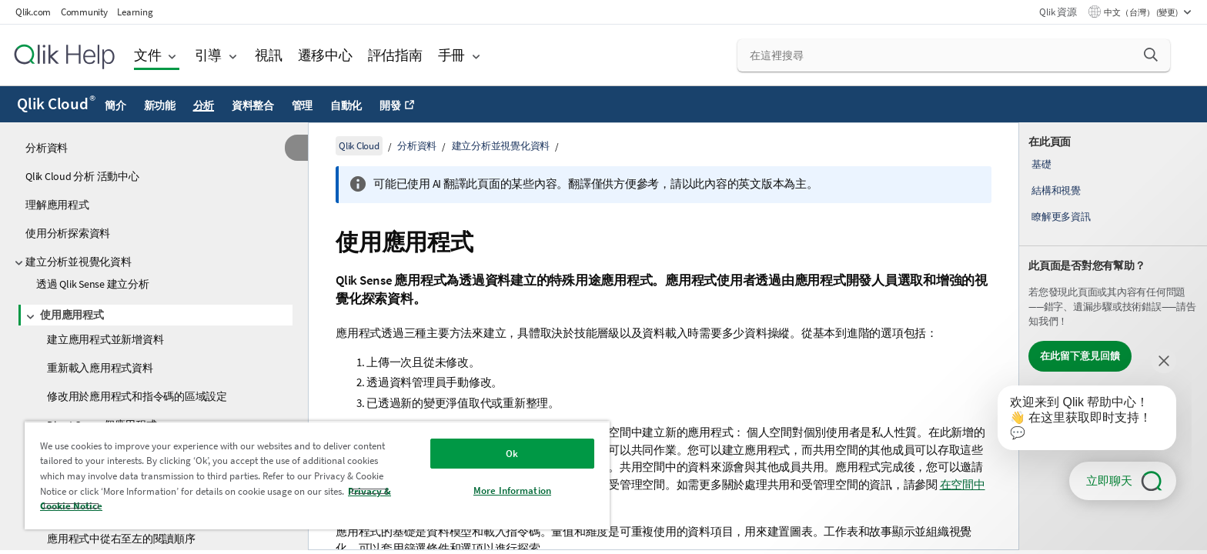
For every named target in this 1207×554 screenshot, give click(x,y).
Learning (134, 11)
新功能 (160, 105)
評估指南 (395, 55)
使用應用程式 (72, 315)
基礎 (1041, 164)
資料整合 (253, 105)
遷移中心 (325, 55)
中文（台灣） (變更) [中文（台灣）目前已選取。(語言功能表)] (1141, 12)
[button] (1150, 54)
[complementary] (1113, 336)
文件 (148, 55)
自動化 (346, 105)
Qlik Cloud (56, 104)
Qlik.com (33, 11)
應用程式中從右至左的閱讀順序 (121, 539)
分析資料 (46, 148)
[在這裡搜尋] (954, 55)
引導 (208, 55)
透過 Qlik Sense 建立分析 (92, 284)
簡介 (115, 105)
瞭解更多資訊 (1061, 216)
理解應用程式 (57, 205)
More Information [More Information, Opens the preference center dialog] (512, 490)
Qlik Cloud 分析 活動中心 (82, 176)
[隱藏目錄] (296, 148)
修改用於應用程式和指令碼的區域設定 (137, 396)
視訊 (269, 55)
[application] (1076, 420)
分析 (204, 105)
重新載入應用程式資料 (100, 368)
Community (84, 11)
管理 (302, 105)
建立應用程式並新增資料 (105, 339)
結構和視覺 (1056, 190)
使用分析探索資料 (67, 233)
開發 (390, 105)
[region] (317, 475)
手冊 (452, 55)
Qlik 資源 (1057, 11)
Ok (512, 453)
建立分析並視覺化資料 (78, 262)
